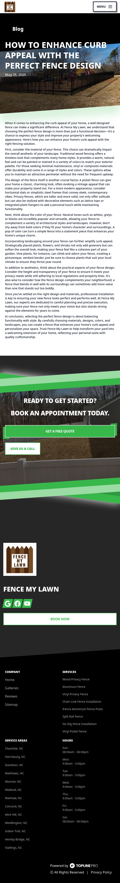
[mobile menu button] (105, 6)
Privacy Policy (101, 872)
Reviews (11, 696)
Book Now (60, 619)
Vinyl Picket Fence (74, 731)
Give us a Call (22, 448)
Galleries (11, 688)
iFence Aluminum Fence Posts (82, 709)
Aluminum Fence (73, 687)
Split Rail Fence (72, 716)
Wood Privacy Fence (76, 679)
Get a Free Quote (60, 431)
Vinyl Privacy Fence (75, 694)
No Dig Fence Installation (79, 724)
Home (9, 679)
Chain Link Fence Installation (81, 702)
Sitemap (11, 704)
